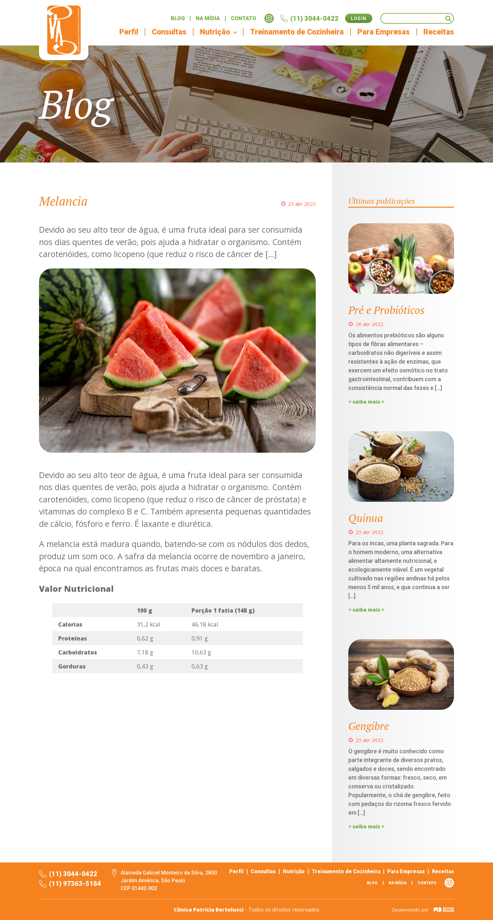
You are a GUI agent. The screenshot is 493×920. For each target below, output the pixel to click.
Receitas (438, 32)
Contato (243, 18)
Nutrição (294, 871)
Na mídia (208, 18)
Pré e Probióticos (386, 310)
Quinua (365, 518)
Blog (178, 18)
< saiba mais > (366, 401)
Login (359, 18)
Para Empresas (383, 32)
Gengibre (368, 726)
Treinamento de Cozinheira (297, 32)
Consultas (169, 32)
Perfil (128, 32)
